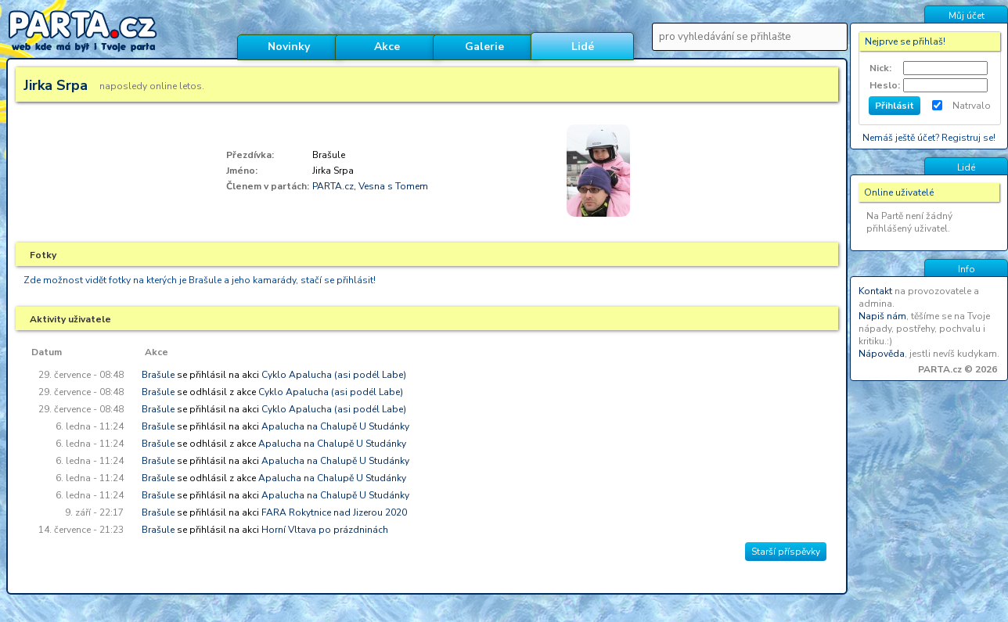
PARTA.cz (333, 186)
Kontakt (875, 291)
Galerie (484, 46)
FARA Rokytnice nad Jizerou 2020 (334, 512)
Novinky (289, 46)
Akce (387, 46)
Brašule (158, 375)
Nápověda (882, 353)
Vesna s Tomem (393, 186)
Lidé (582, 46)
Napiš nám (882, 316)
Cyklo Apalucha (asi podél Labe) (333, 375)
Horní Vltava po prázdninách (324, 529)
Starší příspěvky (785, 551)
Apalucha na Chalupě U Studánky (335, 426)
